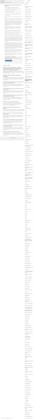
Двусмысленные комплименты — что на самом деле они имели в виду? (28, 27)
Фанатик (26, 121)
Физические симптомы (27, 14)
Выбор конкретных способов (28, 237)
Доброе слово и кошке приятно (28, 365)
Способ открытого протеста (28, 153)
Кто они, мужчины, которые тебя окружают (11, 101)
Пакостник (26, 117)
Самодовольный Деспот (27, 126)
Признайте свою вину (27, 354)
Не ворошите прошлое (27, 383)
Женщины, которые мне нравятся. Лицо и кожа (11, 131)
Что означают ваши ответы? (28, 18)
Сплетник (26, 97)
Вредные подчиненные (27, 261)
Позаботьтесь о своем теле (28, 394)
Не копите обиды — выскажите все (29, 374)
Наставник (26, 132)
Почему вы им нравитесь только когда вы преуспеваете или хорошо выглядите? (29, 45)
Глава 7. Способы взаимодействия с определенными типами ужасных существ (29, 178)
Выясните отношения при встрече (29, 348)
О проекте (12, 137)
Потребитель (26, 106)
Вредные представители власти (28, 263)
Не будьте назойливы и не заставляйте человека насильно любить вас (28, 175)
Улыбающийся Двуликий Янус (28, 102)
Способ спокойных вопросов (28, 155)
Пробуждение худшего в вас (28, 69)
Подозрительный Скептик (28, 139)
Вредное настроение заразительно (29, 67)
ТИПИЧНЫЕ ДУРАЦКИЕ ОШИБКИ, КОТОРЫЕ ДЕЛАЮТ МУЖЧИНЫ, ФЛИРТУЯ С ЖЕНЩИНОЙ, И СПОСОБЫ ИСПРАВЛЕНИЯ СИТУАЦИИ (13, 68)
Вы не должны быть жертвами (28, 416)
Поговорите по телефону (28, 346)
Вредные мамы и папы (27, 243)
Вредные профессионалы (28, 265)
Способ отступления (27, 162)
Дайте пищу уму (27, 396)
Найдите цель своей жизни (28, 405)
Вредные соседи (27, 254)
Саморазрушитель (27, 184)
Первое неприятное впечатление (28, 312)
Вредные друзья (27, 250)
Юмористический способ (28, 149)
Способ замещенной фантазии (28, 160)
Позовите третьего (27, 284)
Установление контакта (27, 342)
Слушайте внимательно (27, 33)
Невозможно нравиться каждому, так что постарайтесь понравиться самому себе (29, 54)
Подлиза (26, 218)
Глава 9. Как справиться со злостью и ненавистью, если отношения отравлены (29, 272)
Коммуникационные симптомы (28, 16)
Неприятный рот (27, 323)
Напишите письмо (27, 344)
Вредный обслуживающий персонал (29, 267)
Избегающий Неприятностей (28, 92)
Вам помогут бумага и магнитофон (29, 293)
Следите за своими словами (28, 363)
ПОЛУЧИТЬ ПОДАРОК (8, 60)
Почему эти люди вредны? (28, 63)
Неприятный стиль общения (28, 325)
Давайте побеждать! (27, 414)
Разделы (15, 137)
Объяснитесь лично (27, 282)
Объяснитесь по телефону (28, 280)
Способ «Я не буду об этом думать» (29, 151)
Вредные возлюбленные (27, 252)
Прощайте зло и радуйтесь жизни (28, 305)
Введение (26, 4)
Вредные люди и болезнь (28, 65)
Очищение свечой (27, 297)
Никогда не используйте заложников (29, 172)
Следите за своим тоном (27, 385)
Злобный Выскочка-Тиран (28, 108)
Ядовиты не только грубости (28, 35)
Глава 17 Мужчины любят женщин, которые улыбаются (13, 119)
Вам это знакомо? (27, 85)
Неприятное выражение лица (28, 327)
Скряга (26, 119)
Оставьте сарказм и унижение (28, 381)
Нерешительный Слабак (27, 104)
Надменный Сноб (27, 128)
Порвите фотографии (27, 295)
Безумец (26, 207)
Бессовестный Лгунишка (28, 115)
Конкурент (26, 130)
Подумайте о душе (27, 398)
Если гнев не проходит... (27, 286)
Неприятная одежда (27, 316)
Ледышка (26, 231)
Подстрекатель (26, 141)
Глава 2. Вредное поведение (28, 20)
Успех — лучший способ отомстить (29, 303)
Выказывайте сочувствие (28, 387)
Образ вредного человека (28, 314)
